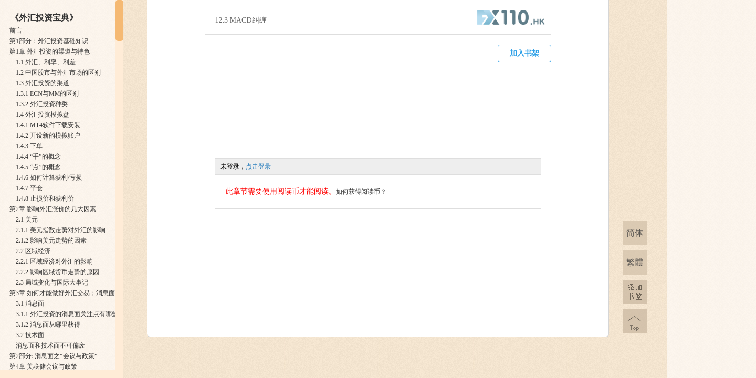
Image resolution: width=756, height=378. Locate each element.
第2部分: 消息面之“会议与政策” (53, 356)
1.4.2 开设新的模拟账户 (48, 135)
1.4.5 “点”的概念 (38, 167)
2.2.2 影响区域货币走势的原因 (57, 272)
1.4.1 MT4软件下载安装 (48, 125)
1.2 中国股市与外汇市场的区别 (58, 72)
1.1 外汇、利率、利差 (46, 62)
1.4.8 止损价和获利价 (45, 198)
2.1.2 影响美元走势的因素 (51, 240)
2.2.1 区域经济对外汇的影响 (54, 261)
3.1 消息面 (30, 303)
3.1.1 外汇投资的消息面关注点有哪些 (67, 314)
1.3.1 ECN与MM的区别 (47, 93)
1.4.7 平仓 (29, 188)
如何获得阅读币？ (361, 191)
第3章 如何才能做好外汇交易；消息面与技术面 (74, 293)
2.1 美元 (27, 219)
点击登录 (258, 166)
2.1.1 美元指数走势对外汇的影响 (61, 230)
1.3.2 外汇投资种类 (42, 104)
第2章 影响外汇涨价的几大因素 (52, 209)
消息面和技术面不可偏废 (50, 345)
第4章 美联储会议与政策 (43, 366)
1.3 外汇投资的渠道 (42, 83)
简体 (634, 232)
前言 (15, 30)
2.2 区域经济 (33, 251)
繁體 (634, 262)
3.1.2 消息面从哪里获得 (48, 324)
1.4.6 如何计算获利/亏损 (49, 177)
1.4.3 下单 (29, 146)
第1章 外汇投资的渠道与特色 (49, 51)
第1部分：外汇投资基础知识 (48, 41)
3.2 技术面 (30, 335)
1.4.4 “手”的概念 (38, 156)
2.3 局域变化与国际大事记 (52, 282)
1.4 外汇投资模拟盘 (42, 114)
